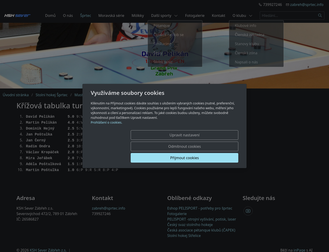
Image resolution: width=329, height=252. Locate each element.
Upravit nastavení (125, 146)
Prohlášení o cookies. (106, 134)
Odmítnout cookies (170, 146)
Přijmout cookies (216, 146)
